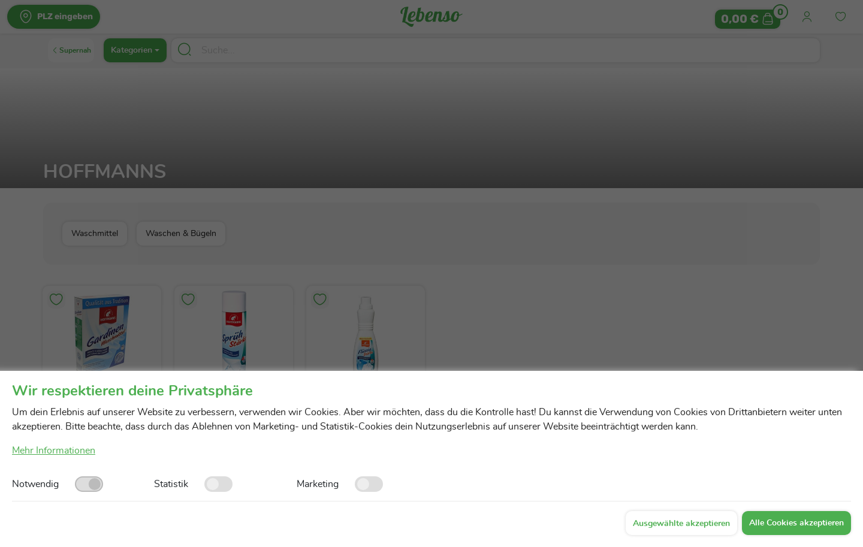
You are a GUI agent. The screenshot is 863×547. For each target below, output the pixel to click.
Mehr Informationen (53, 450)
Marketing (318, 484)
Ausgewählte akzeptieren (681, 523)
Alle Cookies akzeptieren (796, 523)
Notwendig (35, 484)
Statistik (171, 484)
